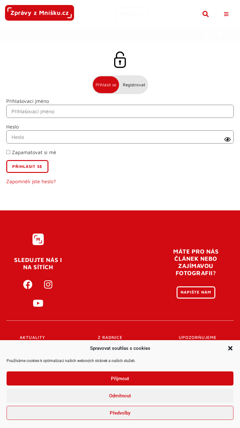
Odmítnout (120, 396)
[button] (230, 348)
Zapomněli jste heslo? (31, 181)
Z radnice (110, 337)
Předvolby (120, 413)
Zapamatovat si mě (31, 152)
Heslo (12, 126)
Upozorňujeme (198, 337)
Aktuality (32, 337)
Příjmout (120, 378)
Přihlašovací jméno (27, 101)
